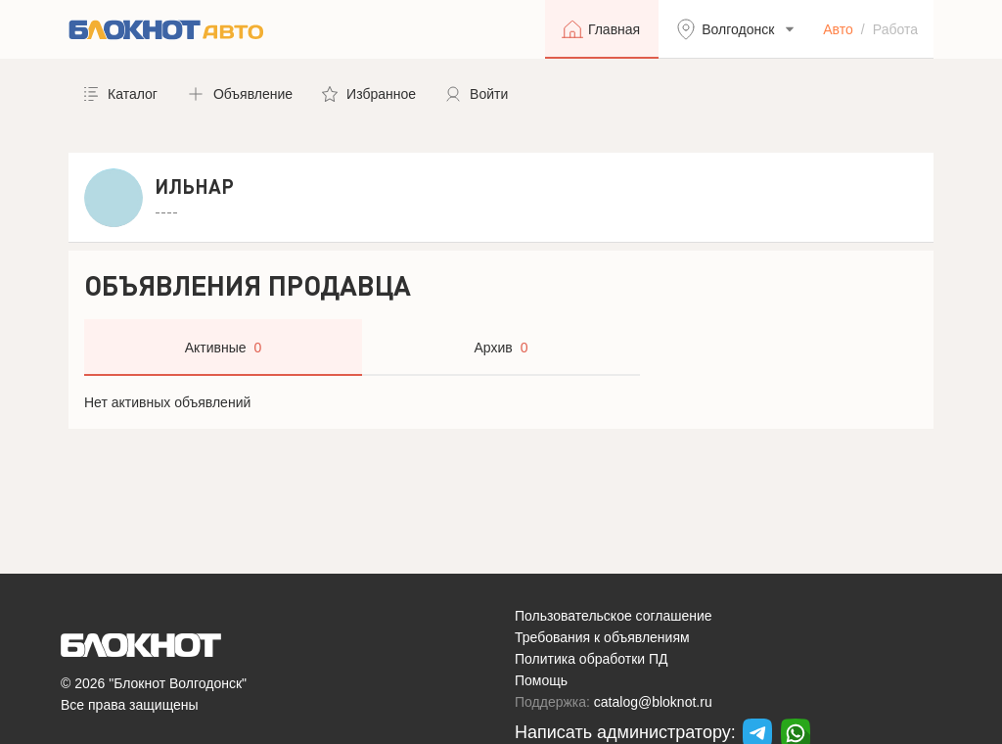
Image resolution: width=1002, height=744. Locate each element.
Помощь (541, 680)
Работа (895, 29)
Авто (838, 29)
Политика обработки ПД (591, 659)
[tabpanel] (501, 402)
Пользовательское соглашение (613, 616)
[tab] (223, 347)
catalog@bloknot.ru (653, 702)
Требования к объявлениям (602, 637)
